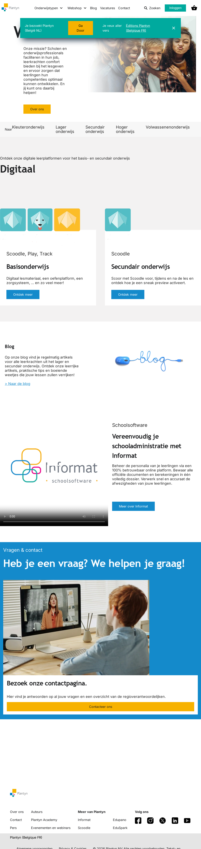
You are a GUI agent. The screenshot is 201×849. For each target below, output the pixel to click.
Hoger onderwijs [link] (125, 129)
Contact (124, 8)
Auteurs (36, 812)
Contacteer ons (100, 707)
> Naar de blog (17, 384)
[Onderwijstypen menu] (48, 8)
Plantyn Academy (44, 820)
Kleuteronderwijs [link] (28, 127)
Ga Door (80, 28)
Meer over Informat (133, 506)
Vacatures (107, 8)
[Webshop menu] (77, 8)
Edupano (119, 820)
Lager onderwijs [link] (65, 129)
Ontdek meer (23, 294)
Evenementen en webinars (50, 828)
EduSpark (120, 828)
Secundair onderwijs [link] (95, 129)
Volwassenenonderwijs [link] (168, 127)
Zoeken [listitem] (152, 8)
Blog (93, 8)
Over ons (37, 109)
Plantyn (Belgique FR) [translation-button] (26, 837)
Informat (84, 820)
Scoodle (84, 828)
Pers (13, 828)
